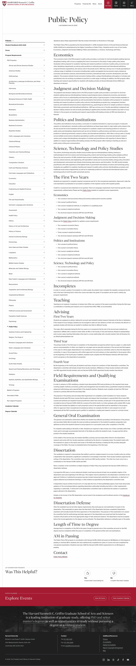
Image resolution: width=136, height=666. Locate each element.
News (94, 4)
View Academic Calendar (121, 598)
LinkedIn (108, 660)
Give (124, 6)
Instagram (103, 660)
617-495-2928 (68, 642)
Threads (112, 660)
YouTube (127, 660)
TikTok (117, 660)
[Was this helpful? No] (113, 573)
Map (104, 651)
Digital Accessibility (109, 645)
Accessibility (107, 642)
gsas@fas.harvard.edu (72, 646)
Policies (8, 41)
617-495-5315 (68, 639)
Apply (116, 6)
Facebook (122, 660)
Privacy (105, 639)
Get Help (108, 6)
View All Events (100, 598)
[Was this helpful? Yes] (87, 573)
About (100, 4)
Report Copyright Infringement (113, 648)
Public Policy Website (60, 557)
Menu (132, 6)
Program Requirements (13, 55)
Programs (78, 4)
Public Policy (67, 221)
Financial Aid (87, 4)
